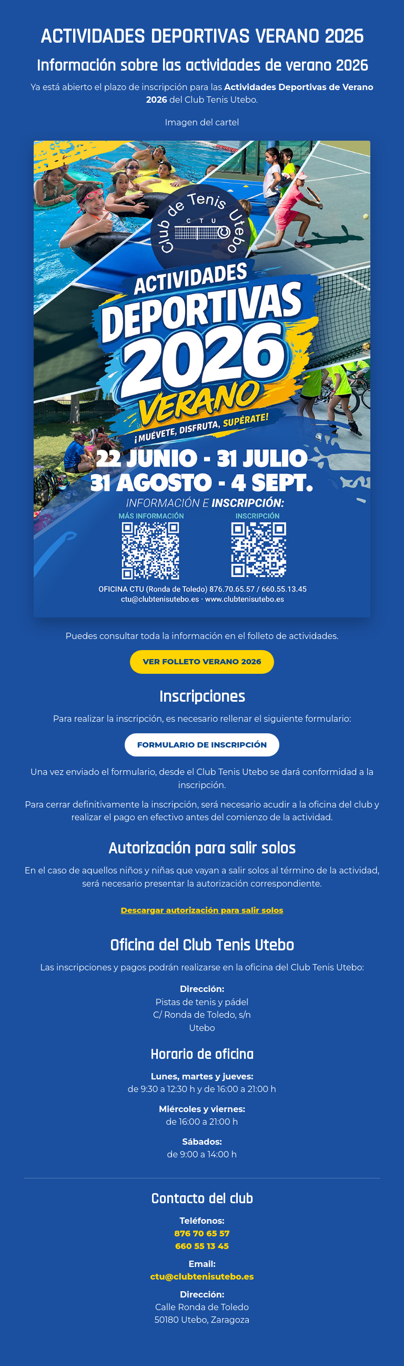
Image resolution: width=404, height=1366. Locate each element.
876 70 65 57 (201, 1234)
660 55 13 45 (202, 1246)
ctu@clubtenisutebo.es (202, 1277)
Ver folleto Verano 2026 (202, 661)
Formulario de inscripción (202, 745)
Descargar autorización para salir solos (202, 910)
